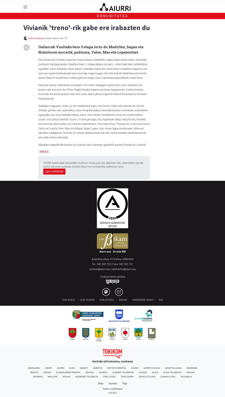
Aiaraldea (34, 368)
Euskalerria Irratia (68, 372)
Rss (161, 300)
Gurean (113, 383)
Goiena (103, 372)
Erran (47, 372)
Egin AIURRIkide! (54, 171)
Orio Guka (109, 376)
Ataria (135, 368)
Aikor (48, 368)
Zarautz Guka (147, 376)
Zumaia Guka (167, 376)
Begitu (34, 372)
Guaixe (143, 372)
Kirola (44, 151)
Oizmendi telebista (86, 376)
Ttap (124, 383)
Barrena (192, 368)
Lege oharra (87, 300)
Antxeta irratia (116, 368)
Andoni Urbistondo (36, 38)
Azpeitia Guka (152, 368)
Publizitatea (107, 300)
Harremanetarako (143, 300)
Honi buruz (68, 300)
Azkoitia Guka (173, 368)
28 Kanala (186, 376)
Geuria (89, 372)
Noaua (66, 376)
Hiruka (190, 372)
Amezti (84, 368)
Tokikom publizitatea (112, 389)
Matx (101, 383)
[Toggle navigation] (25, 7)
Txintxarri (127, 376)
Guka (155, 372)
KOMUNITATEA (112, 15)
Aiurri (60, 368)
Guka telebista (172, 372)
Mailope (53, 376)
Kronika (38, 376)
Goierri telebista (123, 372)
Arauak (123, 300)
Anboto (97, 368)
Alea (72, 368)
